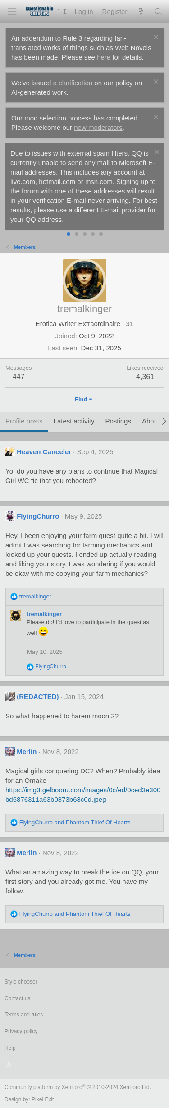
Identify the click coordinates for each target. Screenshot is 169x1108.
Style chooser (21, 982)
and (75, 822)
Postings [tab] (118, 421)
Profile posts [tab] (24, 421)
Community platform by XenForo (78, 1087)
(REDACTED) (38, 696)
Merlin (27, 751)
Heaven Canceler (44, 451)
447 (19, 377)
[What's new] (140, 11)
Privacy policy (21, 1031)
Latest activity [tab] (74, 421)
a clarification (73, 83)
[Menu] (12, 11)
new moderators (98, 127)
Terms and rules (24, 1014)
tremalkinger (44, 614)
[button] (62, 11)
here (103, 57)
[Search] (158, 11)
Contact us (17, 998)
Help (10, 1048)
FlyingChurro (38, 516)
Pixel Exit (43, 1099)
